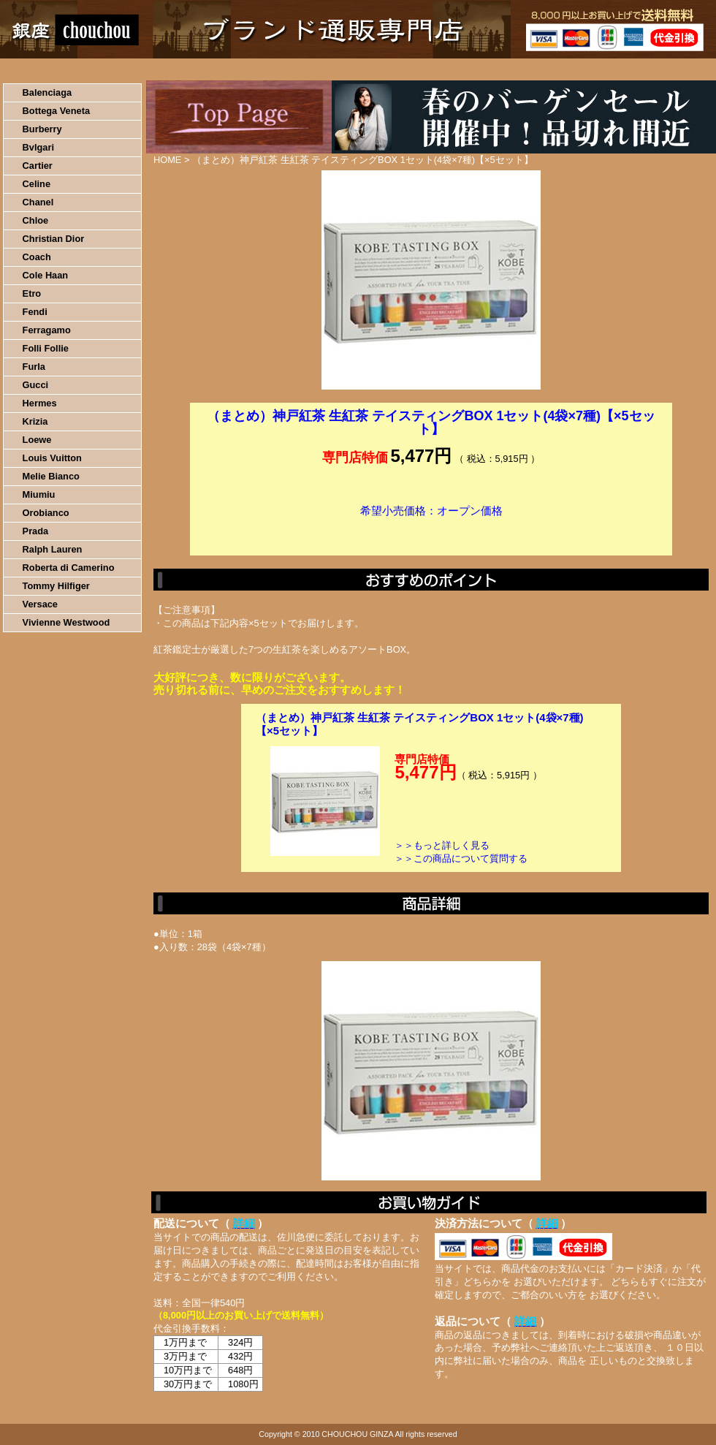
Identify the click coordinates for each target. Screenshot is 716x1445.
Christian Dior (54, 238)
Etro (32, 293)
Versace (40, 604)
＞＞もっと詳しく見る (442, 845)
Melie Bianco (51, 476)
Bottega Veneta (56, 110)
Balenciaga (47, 92)
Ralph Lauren (53, 549)
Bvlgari (38, 147)
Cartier (38, 165)
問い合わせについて (540, 69)
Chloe (36, 220)
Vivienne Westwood (66, 622)
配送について (349, 69)
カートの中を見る (639, 69)
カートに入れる (431, 532)
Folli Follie (46, 348)
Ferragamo (47, 330)
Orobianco (46, 512)
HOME (64, 69)
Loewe (37, 439)
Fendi (35, 311)
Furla (34, 366)
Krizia (35, 421)
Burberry (42, 129)
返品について (444, 69)
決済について (253, 69)
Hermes (40, 403)
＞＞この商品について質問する (461, 858)
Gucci (36, 384)
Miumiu (39, 494)
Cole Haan (46, 275)
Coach (37, 256)
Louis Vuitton (52, 457)
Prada (36, 531)
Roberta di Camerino (69, 567)
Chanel (38, 202)
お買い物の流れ (152, 69)
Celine (36, 183)
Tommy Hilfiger (56, 585)
